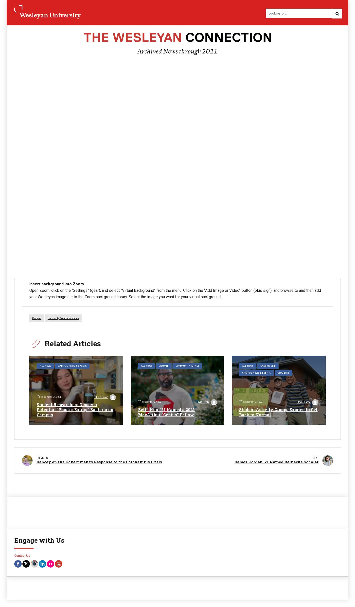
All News (45, 366)
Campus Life (268, 366)
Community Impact (187, 366)
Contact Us (22, 555)
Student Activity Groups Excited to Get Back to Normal (274, 412)
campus (36, 318)
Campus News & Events (72, 366)
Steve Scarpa (307, 402)
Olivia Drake (105, 397)
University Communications (63, 318)
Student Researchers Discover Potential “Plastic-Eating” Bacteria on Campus (75, 409)
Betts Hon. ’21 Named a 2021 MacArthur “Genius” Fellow (166, 412)
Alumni (164, 366)
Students (283, 373)
